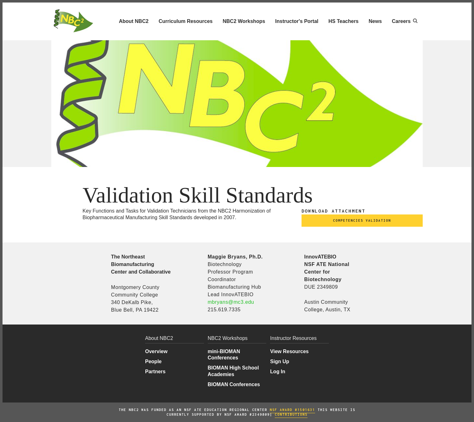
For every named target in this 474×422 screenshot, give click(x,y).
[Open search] (415, 20)
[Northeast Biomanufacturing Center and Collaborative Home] (73, 20)
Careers (401, 21)
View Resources (289, 351)
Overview (156, 351)
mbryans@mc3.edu (231, 302)
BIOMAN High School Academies (233, 371)
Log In (277, 371)
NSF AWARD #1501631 (292, 410)
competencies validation (362, 220)
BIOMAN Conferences (234, 384)
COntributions (291, 414)
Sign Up (279, 361)
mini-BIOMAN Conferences (224, 354)
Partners (155, 371)
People (153, 361)
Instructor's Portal (296, 21)
